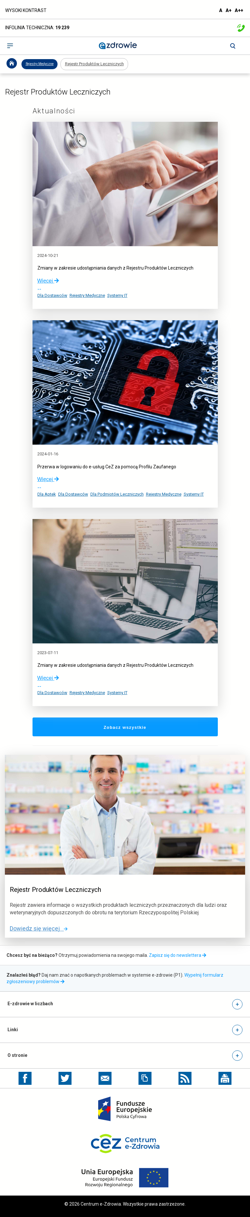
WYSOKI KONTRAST (25, 10)
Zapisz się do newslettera (177, 955)
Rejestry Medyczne (40, 64)
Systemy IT (117, 295)
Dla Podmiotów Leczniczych (117, 494)
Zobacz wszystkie (139, 727)
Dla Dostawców (52, 295)
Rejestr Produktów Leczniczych (94, 63)
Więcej (48, 281)
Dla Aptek (46, 494)
